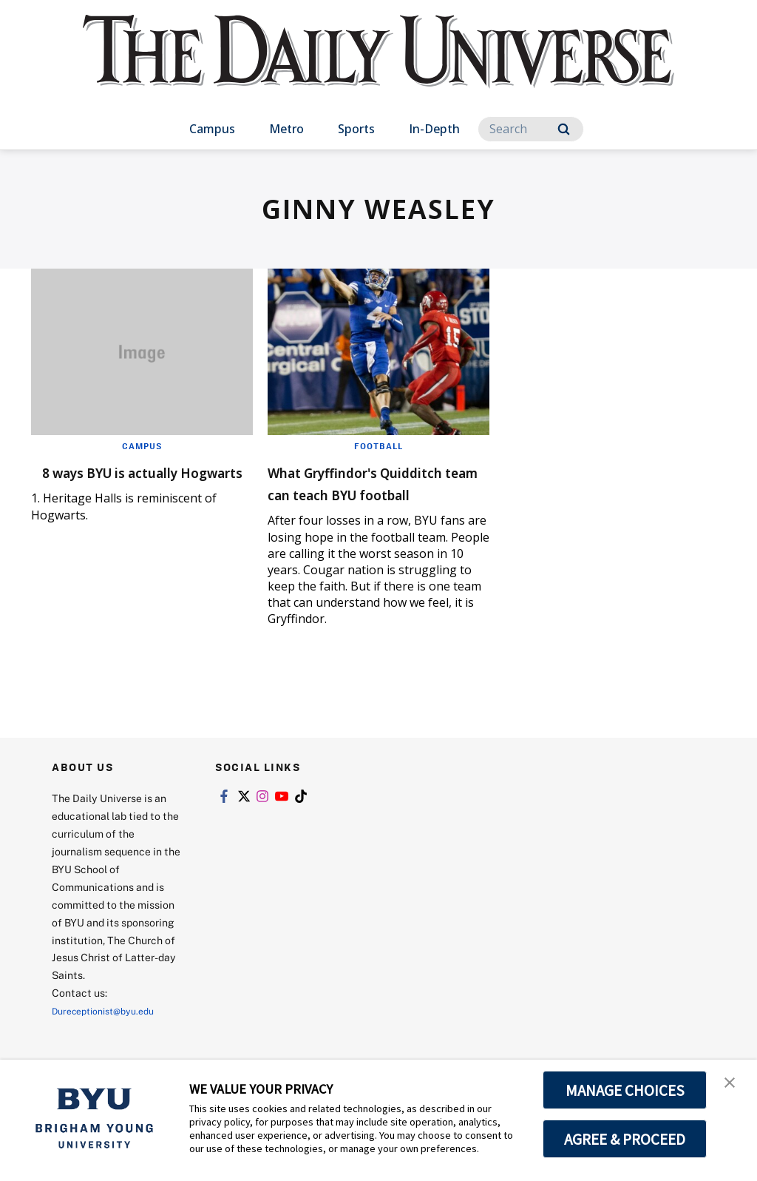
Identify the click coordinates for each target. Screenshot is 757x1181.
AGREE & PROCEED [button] (625, 1138)
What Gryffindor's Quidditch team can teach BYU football (354, 493)
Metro (286, 129)
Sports (356, 129)
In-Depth (434, 129)
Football (378, 445)
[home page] (378, 66)
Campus (212, 129)
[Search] (531, 129)
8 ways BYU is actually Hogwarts (127, 482)
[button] (732, 1086)
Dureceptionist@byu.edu (111, 1032)
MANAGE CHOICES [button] (625, 1090)
